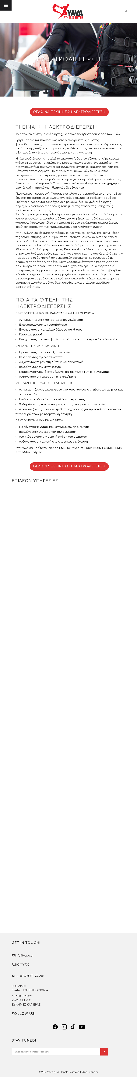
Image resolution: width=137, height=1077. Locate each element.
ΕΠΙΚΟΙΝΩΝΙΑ (38, 990)
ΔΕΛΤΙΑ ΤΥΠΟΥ (22, 996)
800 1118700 (22, 964)
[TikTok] (73, 1027)
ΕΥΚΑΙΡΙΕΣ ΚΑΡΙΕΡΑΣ (26, 1004)
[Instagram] (64, 1027)
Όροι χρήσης (90, 1072)
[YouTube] (82, 1027)
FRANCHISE (20, 990)
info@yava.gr (24, 955)
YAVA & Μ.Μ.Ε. (21, 1000)
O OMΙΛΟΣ (19, 986)
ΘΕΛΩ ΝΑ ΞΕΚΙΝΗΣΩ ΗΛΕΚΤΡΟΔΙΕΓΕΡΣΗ (69, 112)
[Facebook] (55, 1027)
